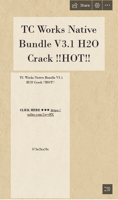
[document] (59, 100)
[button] (81, 5)
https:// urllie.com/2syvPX (44, 112)
